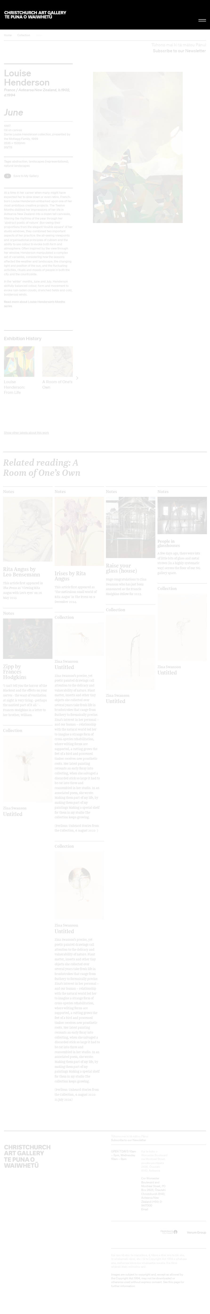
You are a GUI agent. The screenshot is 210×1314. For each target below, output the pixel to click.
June (39, 35)
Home (8, 35)
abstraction (19, 161)
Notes (8, 491)
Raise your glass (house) (121, 568)
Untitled (73, 664)
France (9, 89)
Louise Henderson (27, 77)
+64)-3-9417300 (152, 1203)
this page (174, 1282)
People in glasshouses (169, 543)
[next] (77, 378)
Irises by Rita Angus (70, 576)
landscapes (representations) (48, 161)
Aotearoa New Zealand (37, 89)
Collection (23, 35)
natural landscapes (17, 166)
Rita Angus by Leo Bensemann (21, 571)
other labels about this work (30, 433)
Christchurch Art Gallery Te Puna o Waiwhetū (35, 15)
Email (144, 1209)
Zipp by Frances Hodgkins (14, 672)
